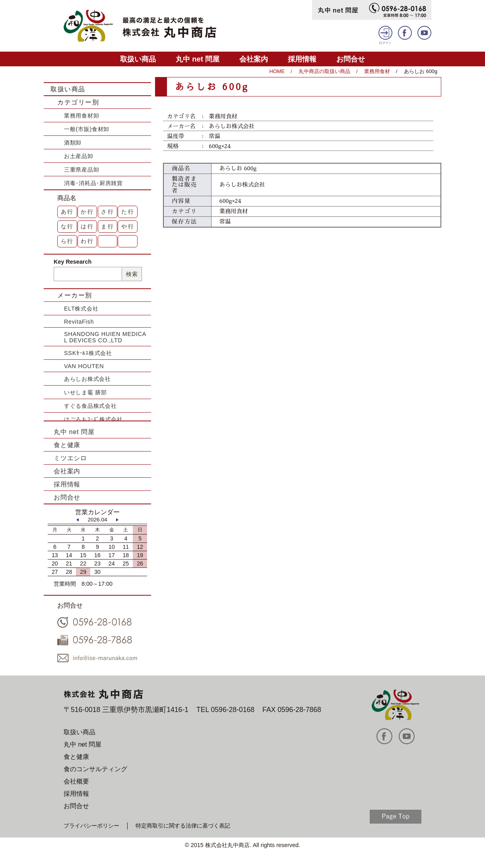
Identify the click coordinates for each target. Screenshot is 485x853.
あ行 (67, 211)
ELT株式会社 (81, 308)
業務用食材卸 (81, 115)
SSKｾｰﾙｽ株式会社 (88, 353)
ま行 (107, 226)
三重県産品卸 (81, 169)
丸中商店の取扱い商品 (324, 71)
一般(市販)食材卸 (86, 129)
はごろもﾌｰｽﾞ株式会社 (93, 419)
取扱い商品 (138, 59)
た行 (128, 211)
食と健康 (67, 445)
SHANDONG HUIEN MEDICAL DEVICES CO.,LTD (105, 337)
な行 (67, 226)
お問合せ (350, 59)
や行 (128, 226)
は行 (87, 226)
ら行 (67, 241)
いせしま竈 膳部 (85, 392)
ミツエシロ (70, 458)
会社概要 (76, 781)
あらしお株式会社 (87, 379)
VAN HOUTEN (84, 366)
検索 (132, 274)
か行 (87, 211)
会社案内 (253, 59)
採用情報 (302, 59)
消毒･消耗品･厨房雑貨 (93, 183)
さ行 (107, 211)
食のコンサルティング (95, 769)
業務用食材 (377, 71)
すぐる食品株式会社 (90, 406)
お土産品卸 (78, 156)
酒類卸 (72, 142)
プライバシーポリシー (91, 825)
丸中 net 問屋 (197, 59)
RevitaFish (79, 321)
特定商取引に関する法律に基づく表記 (183, 825)
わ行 (87, 241)
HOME (277, 71)
